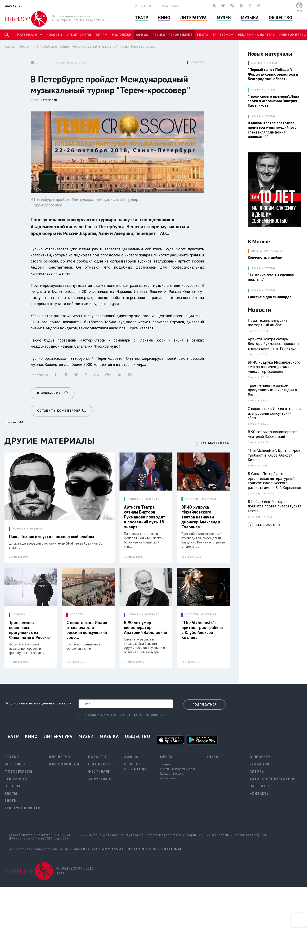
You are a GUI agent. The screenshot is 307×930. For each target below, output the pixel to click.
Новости (54, 35)
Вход (299, 10)
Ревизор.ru (49, 100)
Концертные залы (172, 774)
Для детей (59, 757)
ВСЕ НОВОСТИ (268, 525)
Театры (165, 764)
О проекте (143, 5)
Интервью (15, 764)
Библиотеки (168, 778)
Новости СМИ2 (15, 422)
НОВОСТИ (197, 62)
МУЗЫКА (256, 63)
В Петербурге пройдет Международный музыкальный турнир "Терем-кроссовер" (97, 46)
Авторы (257, 771)
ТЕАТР (255, 116)
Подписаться (204, 704)
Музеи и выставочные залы (179, 769)
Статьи (272, 63)
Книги (212, 757)
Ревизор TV (16, 779)
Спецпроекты (79, 35)
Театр (141, 17)
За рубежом (223, 35)
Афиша (142, 35)
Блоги (11, 801)
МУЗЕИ (255, 89)
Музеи (224, 17)
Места (202, 35)
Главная (10, 46)
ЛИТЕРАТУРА (260, 250)
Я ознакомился (97, 715)
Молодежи (121, 35)
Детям (102, 35)
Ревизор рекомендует (172, 35)
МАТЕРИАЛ (37, 528)
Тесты (11, 793)
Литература (193, 17)
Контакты (260, 793)
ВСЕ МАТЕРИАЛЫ (215, 443)
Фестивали (99, 771)
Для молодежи (64, 764)
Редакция (259, 764)
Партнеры (260, 786)
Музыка (250, 17)
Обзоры (12, 786)
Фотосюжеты (18, 771)
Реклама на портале (256, 35)
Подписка (170, 5)
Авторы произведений (273, 779)
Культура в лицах (22, 808)
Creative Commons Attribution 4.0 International (131, 849)
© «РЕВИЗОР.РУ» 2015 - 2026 (76, 871)
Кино (164, 17)
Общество (280, 17)
